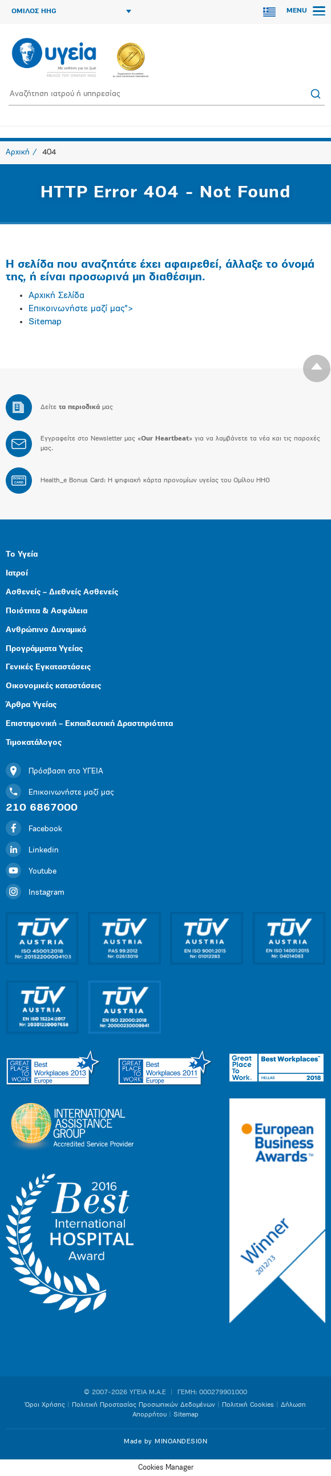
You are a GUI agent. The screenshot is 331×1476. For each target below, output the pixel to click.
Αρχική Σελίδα (56, 295)
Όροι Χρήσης (45, 1405)
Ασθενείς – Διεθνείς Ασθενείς (62, 592)
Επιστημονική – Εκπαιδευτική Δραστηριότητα (89, 724)
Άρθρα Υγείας (31, 705)
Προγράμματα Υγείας (44, 649)
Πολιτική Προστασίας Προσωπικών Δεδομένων (143, 1405)
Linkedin (32, 850)
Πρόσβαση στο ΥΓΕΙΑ (54, 771)
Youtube (31, 871)
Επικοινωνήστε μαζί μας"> (81, 309)
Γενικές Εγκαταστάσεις (48, 667)
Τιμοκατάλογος (34, 743)
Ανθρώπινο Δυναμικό (46, 630)
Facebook (34, 829)
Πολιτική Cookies (248, 1405)
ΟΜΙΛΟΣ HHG (71, 11)
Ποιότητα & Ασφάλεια (46, 611)
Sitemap (45, 322)
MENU (305, 10)
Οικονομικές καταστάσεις (53, 686)
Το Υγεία (22, 554)
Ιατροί (17, 573)
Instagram (35, 892)
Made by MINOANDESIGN (165, 1441)
